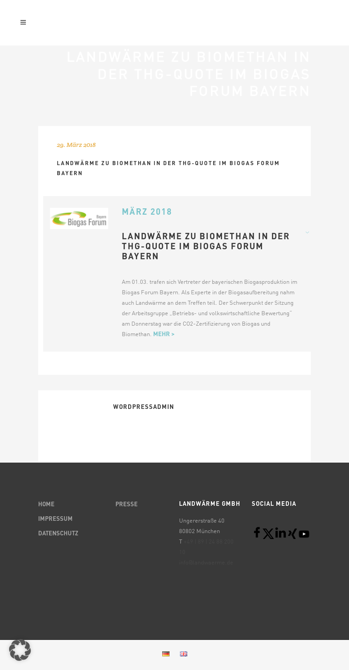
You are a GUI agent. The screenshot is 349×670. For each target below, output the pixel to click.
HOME (46, 505)
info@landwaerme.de (206, 563)
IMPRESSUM (55, 519)
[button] (20, 650)
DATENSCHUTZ (58, 534)
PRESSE (126, 505)
